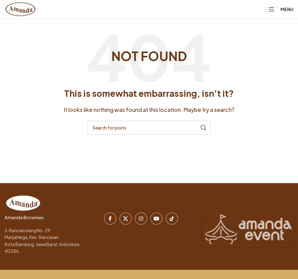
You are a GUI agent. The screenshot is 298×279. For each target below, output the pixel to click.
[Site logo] (20, 8)
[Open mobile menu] (279, 9)
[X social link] (125, 218)
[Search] (149, 128)
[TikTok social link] (172, 218)
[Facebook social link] (110, 218)
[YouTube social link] (156, 218)
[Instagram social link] (141, 218)
